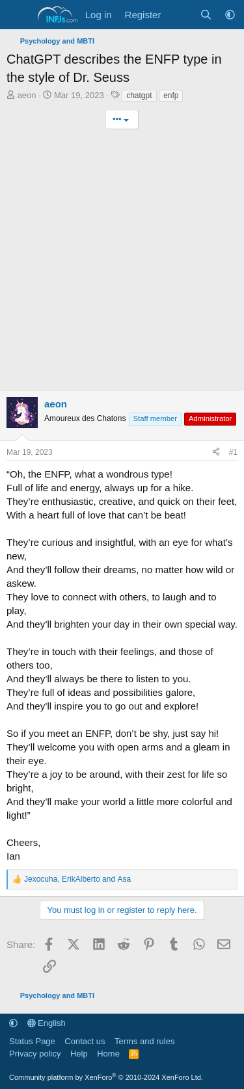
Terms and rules (144, 1041)
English (46, 1023)
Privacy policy (35, 1053)
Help (79, 1053)
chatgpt (139, 95)
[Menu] (18, 15)
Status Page (32, 1041)
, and (77, 879)
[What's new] (180, 15)
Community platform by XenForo (106, 1077)
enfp (170, 95)
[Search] (206, 15)
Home (108, 1053)
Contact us (84, 1041)
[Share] (216, 452)
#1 (233, 452)
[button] (230, 15)
